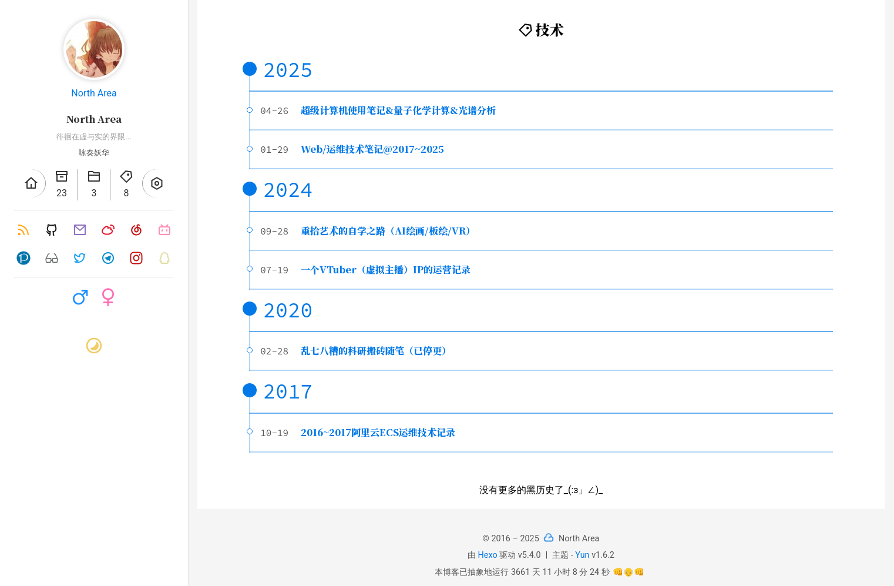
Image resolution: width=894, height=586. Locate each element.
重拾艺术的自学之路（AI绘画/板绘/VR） (388, 230)
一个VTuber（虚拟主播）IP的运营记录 (385, 269)
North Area (93, 93)
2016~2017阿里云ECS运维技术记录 (378, 432)
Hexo (488, 555)
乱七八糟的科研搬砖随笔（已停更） (376, 350)
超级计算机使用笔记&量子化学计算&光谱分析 (398, 110)
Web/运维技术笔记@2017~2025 (372, 149)
